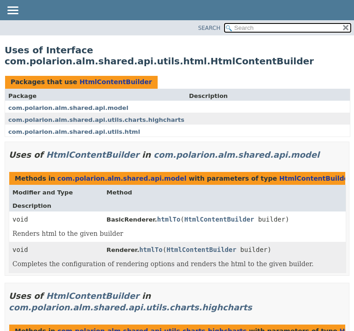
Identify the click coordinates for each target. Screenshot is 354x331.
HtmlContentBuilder (115, 82)
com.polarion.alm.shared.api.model (68, 107)
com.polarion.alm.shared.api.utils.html (74, 131)
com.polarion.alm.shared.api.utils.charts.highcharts (96, 119)
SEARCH (209, 28)
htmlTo (169, 219)
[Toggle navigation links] (12, 11)
